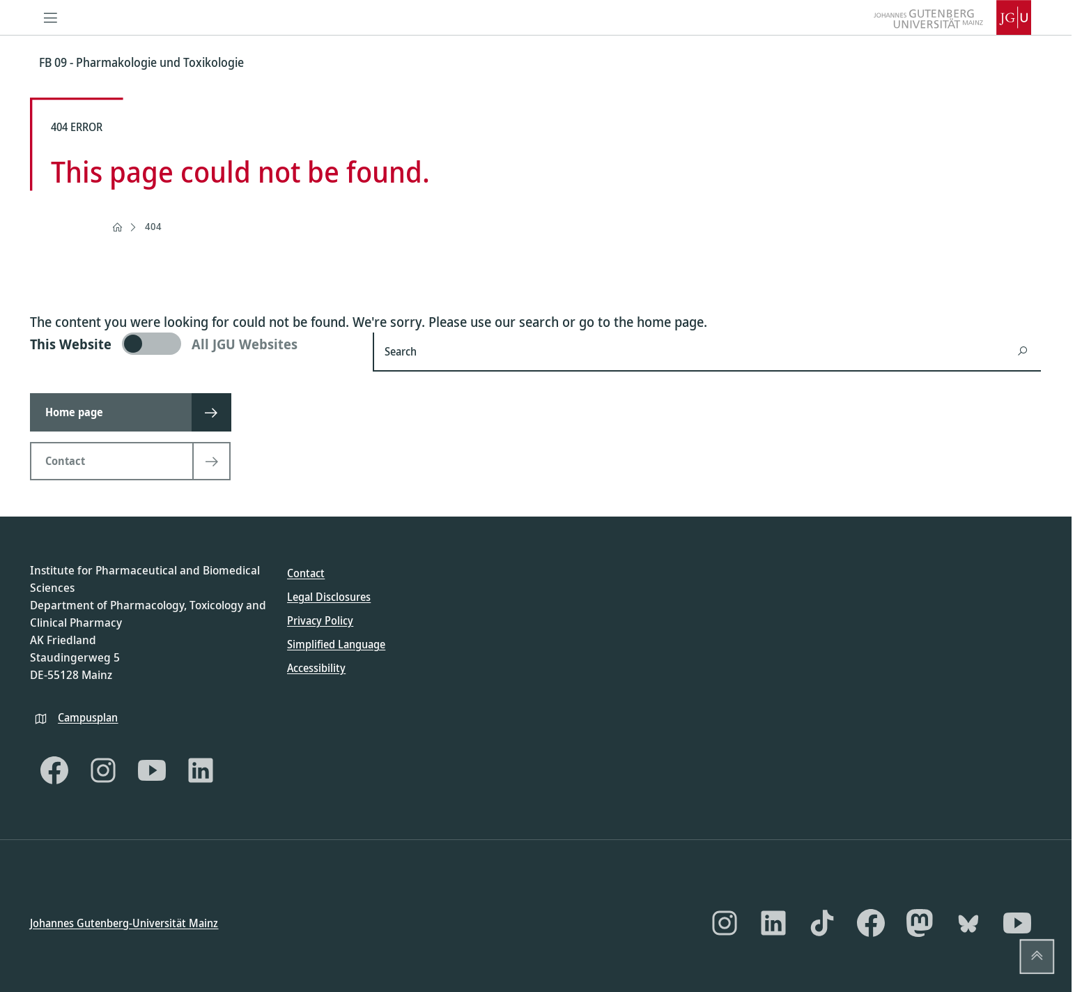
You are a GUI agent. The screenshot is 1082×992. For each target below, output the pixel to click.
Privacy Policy (320, 620)
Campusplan (88, 716)
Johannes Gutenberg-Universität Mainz (124, 922)
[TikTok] (822, 923)
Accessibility (316, 668)
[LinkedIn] (201, 770)
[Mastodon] (920, 923)
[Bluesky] (968, 923)
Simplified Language (336, 644)
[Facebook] (54, 770)
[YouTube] (152, 770)
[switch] (193, 344)
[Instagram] (103, 770)
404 (153, 226)
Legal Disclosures (329, 596)
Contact (306, 573)
